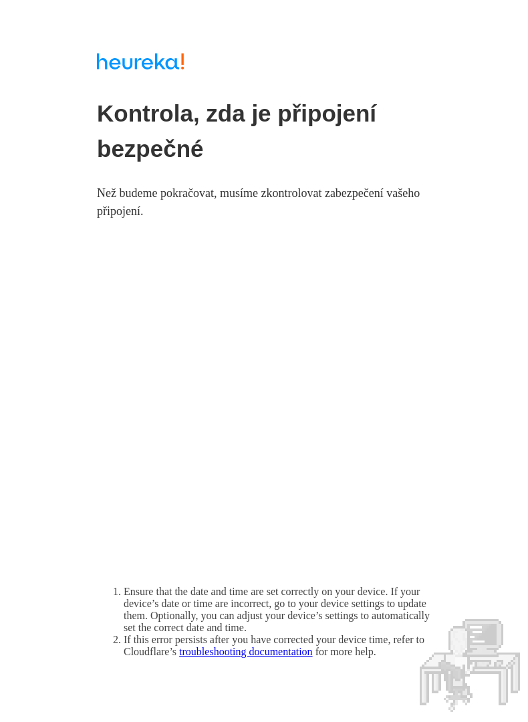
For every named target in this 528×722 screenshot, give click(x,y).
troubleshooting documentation (246, 651)
